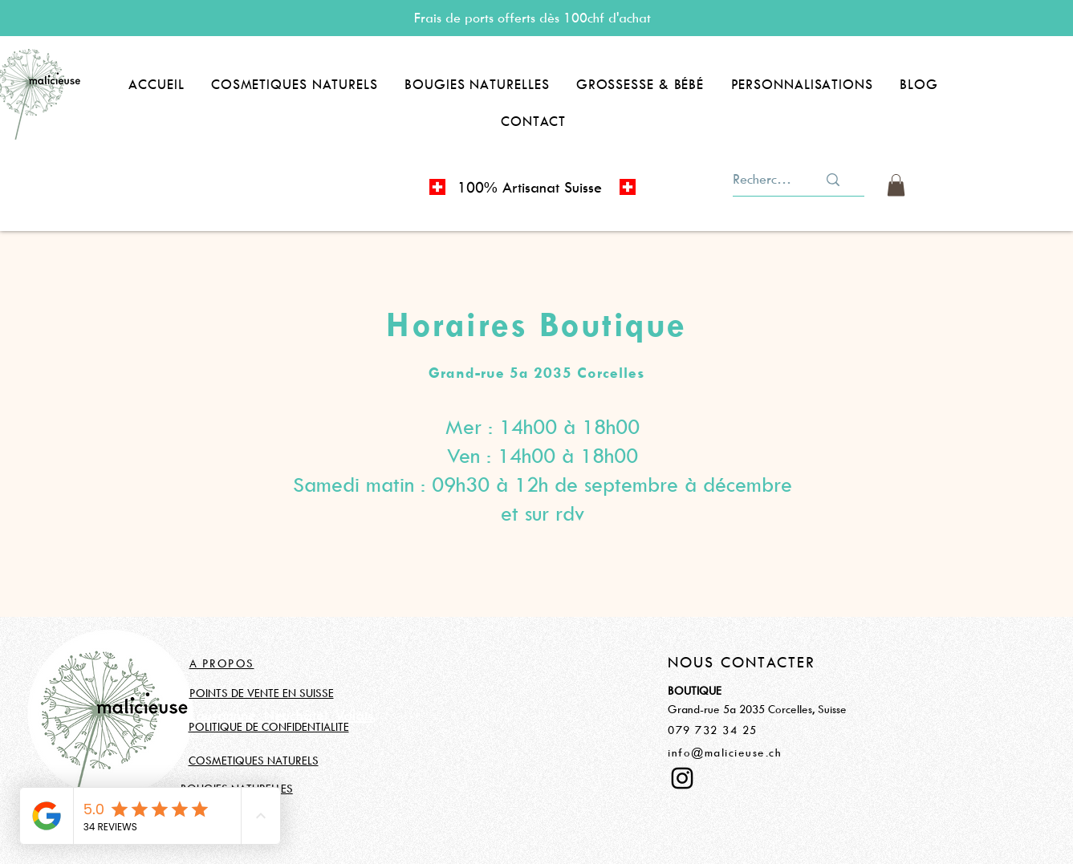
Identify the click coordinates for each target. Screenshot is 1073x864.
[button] (294, 84)
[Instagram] (682, 778)
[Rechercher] (763, 179)
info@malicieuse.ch (725, 752)
